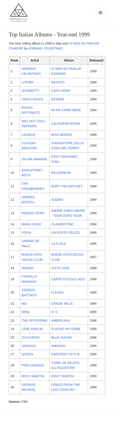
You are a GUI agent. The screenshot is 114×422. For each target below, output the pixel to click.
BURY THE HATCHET (67, 186)
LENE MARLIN (32, 329)
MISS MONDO (61, 135)
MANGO (28, 268)
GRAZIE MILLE (62, 303)
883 (24, 303)
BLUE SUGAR (61, 337)
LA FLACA (58, 243)
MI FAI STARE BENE (66, 110)
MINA (26, 312)
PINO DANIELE (33, 365)
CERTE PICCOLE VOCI (68, 279)
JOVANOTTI (30, 90)
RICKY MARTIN (33, 376)
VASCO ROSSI (32, 99)
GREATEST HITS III (65, 354)
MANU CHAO (31, 224)
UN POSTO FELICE (65, 232)
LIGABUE (28, 135)
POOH (26, 232)
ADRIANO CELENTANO (45, 48)
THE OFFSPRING (34, 320)
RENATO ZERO (33, 213)
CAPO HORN (60, 90)
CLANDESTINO (62, 224)
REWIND (57, 99)
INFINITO (58, 82)
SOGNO (57, 199)
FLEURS (57, 292)
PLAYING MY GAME (65, 329)
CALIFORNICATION (65, 123)
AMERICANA (60, 320)
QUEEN (27, 354)
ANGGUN (28, 346)
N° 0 (54, 312)
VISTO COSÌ (60, 268)
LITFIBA (27, 82)
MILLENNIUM (61, 172)
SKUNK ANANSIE (34, 159)
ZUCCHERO (31, 337)
